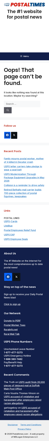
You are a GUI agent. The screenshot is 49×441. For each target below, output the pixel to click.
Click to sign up (12, 304)
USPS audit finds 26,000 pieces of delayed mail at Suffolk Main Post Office (24, 385)
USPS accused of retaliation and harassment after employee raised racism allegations (22, 400)
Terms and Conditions (30, 424)
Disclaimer (13, 424)
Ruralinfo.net (11, 329)
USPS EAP (9, 234)
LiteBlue (8, 226)
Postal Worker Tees (14, 325)
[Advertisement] (24, 38)
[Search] (8, 110)
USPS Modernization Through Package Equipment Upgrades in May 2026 (24, 177)
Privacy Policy (24, 429)
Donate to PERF (12, 320)
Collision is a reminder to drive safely (24, 185)
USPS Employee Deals (16, 239)
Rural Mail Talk (11, 334)
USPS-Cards (10, 221)
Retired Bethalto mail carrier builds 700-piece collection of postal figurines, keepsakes (22, 193)
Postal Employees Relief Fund (20, 230)
